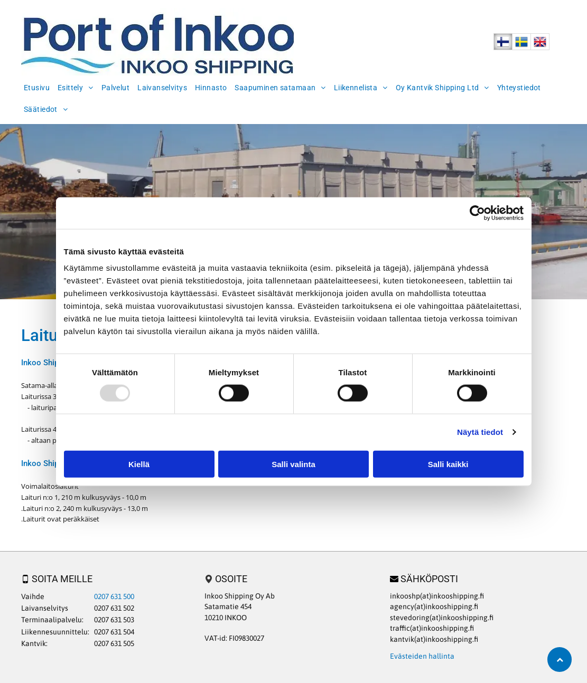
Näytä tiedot (480, 432)
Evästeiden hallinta (422, 656)
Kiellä (139, 463)
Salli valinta (293, 463)
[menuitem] (38, 86)
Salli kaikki (448, 463)
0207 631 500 (114, 596)
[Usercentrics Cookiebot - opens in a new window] (477, 213)
